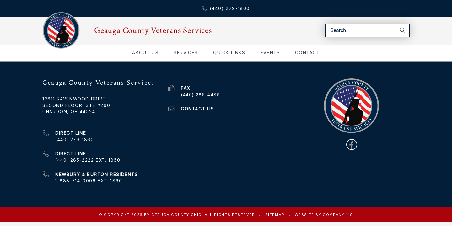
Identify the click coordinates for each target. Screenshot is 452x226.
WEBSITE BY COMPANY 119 (324, 214)
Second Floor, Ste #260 (76, 105)
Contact (307, 52)
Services (186, 52)
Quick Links (229, 52)
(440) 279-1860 (226, 8)
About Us (145, 52)
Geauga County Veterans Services (153, 30)
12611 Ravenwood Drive (74, 98)
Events (270, 52)
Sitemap (275, 214)
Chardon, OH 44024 (68, 111)
